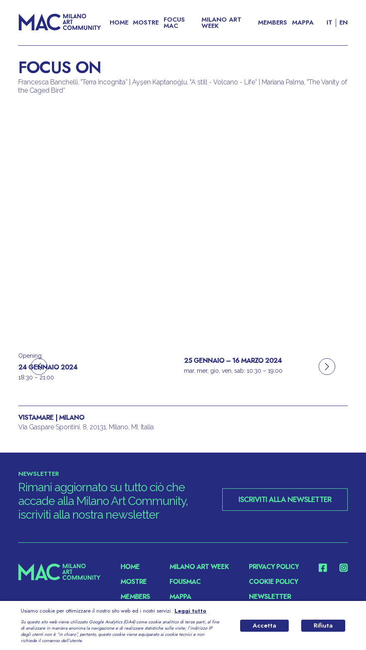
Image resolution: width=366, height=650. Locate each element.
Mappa (303, 23)
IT (329, 23)
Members (272, 23)
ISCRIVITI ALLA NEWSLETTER (285, 499)
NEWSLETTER (270, 596)
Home (119, 23)
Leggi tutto (190, 611)
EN (343, 23)
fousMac (185, 582)
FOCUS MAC (174, 23)
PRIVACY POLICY (274, 567)
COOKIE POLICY (273, 582)
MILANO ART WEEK (221, 23)
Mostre (146, 23)
